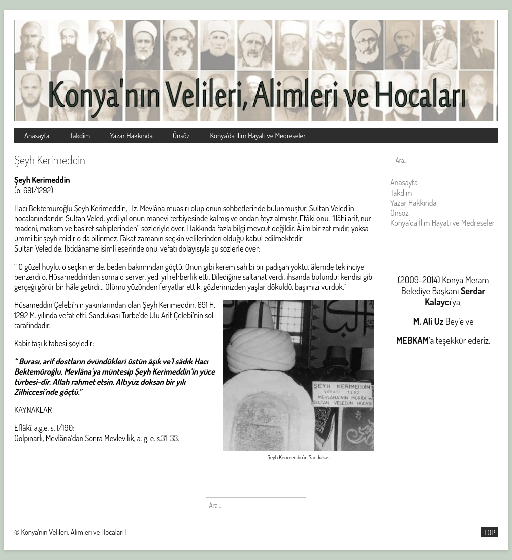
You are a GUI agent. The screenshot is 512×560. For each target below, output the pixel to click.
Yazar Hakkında (131, 135)
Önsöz (181, 135)
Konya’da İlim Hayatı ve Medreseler (258, 135)
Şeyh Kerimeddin (49, 160)
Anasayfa (36, 135)
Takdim (80, 135)
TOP (489, 532)
